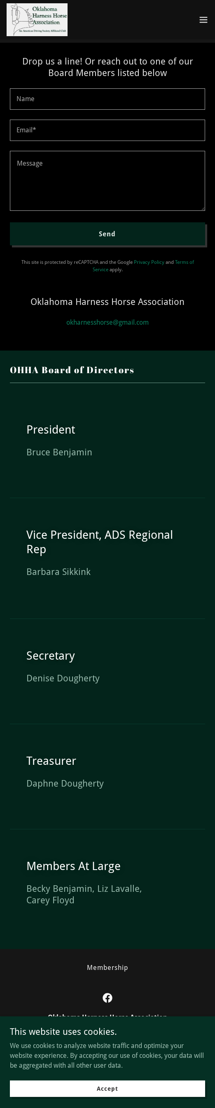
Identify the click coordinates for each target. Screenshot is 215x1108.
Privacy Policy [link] (149, 262)
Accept (107, 1088)
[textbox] (107, 99)
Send (107, 234)
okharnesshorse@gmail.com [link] (107, 322)
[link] (37, 19)
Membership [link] (107, 968)
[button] (203, 20)
